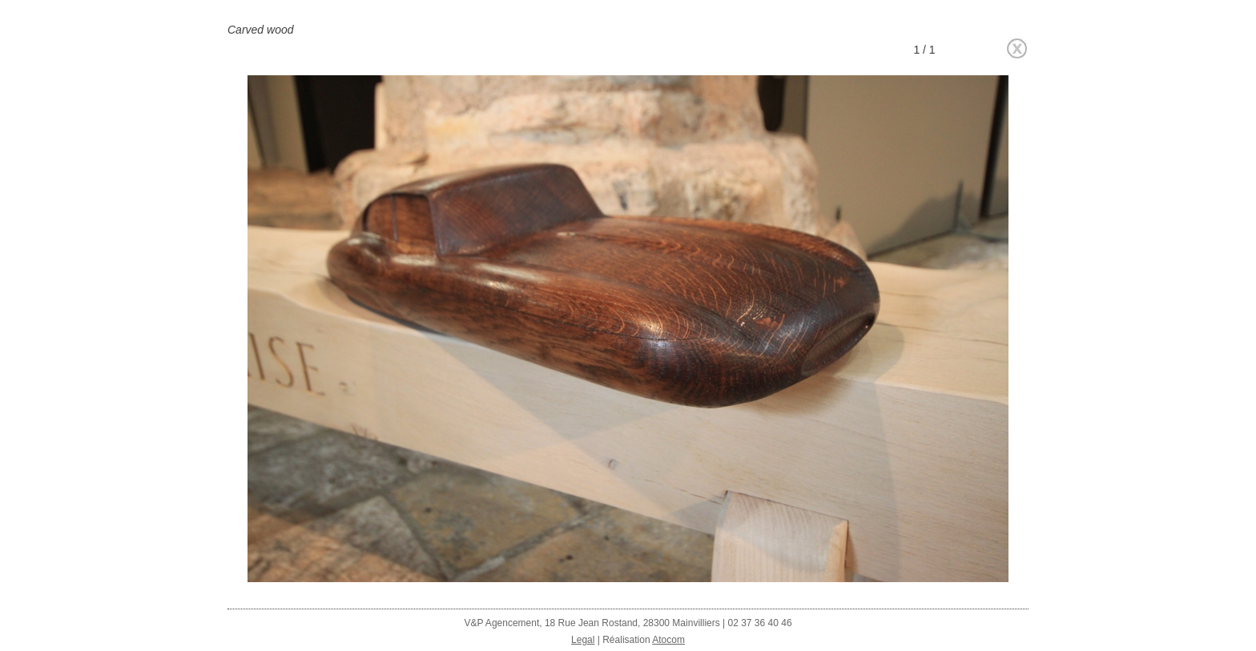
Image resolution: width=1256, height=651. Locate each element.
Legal (582, 639)
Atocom (668, 639)
